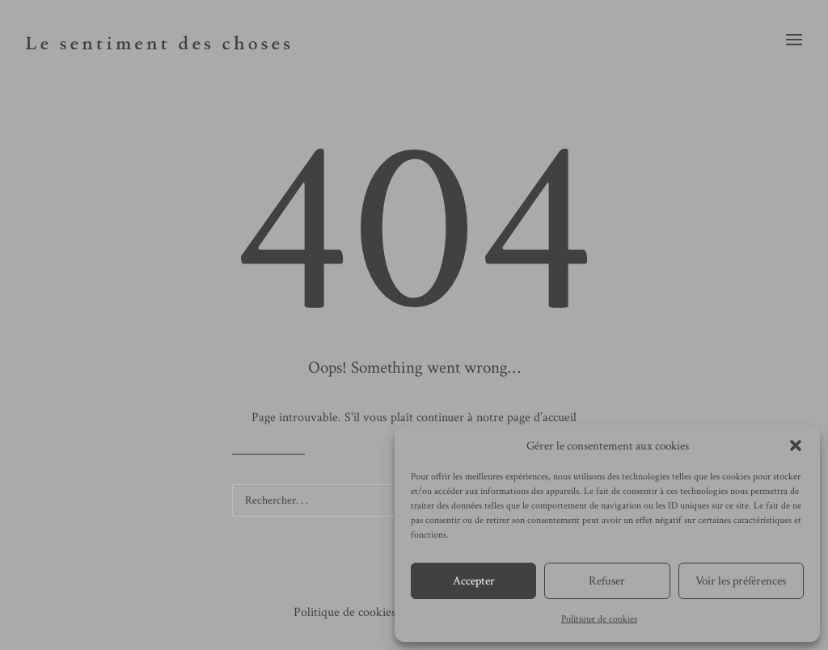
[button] (796, 445)
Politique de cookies (599, 619)
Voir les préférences (740, 581)
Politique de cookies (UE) (359, 612)
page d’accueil (542, 417)
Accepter (474, 581)
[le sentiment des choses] (157, 39)
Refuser (607, 581)
